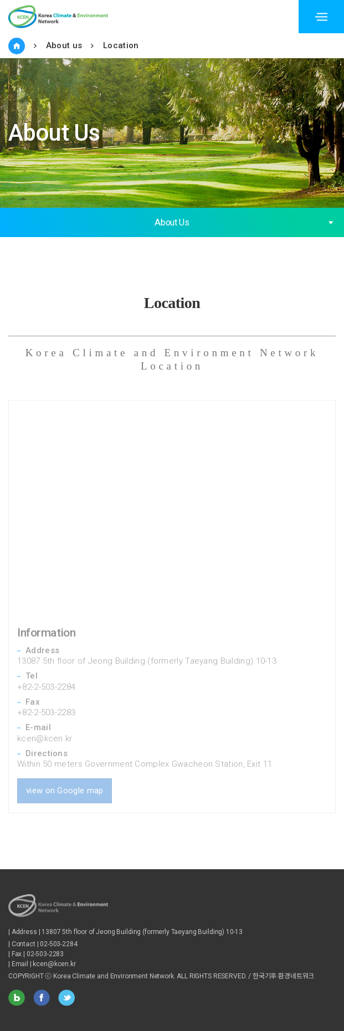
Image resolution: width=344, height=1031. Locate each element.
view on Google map (64, 777)
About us (64, 45)
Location (120, 45)
